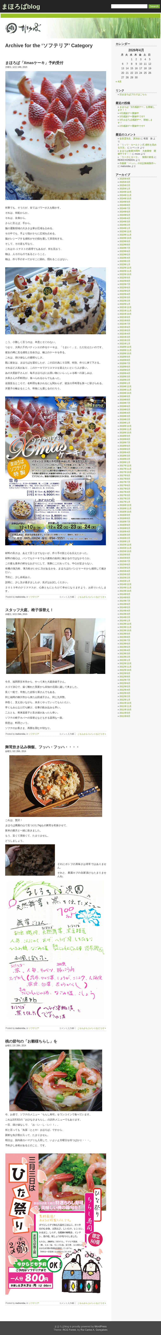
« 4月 (119, 81)
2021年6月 (125, 327)
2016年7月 (125, 521)
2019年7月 (125, 403)
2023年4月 (125, 258)
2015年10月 (125, 551)
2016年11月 (125, 508)
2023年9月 (125, 241)
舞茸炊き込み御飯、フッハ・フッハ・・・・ (42, 747)
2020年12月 (125, 347)
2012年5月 (125, 686)
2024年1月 (125, 228)
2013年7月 (125, 640)
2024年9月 (125, 202)
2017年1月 (125, 502)
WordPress (100, 1326)
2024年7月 (125, 208)
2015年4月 (125, 571)
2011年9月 (125, 713)
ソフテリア (34, 597)
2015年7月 (125, 561)
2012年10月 (125, 670)
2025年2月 (125, 185)
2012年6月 (125, 683)
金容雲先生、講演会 (130, 138)
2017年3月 (125, 495)
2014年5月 (125, 607)
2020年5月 (125, 370)
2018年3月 (125, 455)
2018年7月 (125, 442)
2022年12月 (125, 267)
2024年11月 (125, 195)
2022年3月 (125, 297)
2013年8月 (125, 637)
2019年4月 (125, 413)
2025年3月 (125, 182)
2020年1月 (125, 383)
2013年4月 (125, 650)
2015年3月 (125, 574)
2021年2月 (125, 340)
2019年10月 (125, 393)
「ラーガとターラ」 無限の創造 (137, 157)
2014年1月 (125, 620)
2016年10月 (125, 511)
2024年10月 (125, 198)
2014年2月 (125, 617)
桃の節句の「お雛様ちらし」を (31, 1041)
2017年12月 (125, 465)
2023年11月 (125, 234)
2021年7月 (125, 324)
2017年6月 (125, 485)
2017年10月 (125, 472)
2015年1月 (125, 581)
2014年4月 (125, 610)
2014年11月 (125, 587)
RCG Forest (69, 1329)
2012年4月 (125, 690)
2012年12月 (125, 663)
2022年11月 (125, 271)
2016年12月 (125, 505)
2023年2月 (125, 261)
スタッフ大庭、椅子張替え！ (29, 610)
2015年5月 (125, 568)
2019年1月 (125, 422)
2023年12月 (125, 231)
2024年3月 (125, 221)
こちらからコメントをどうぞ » (91, 597)
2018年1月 (125, 462)
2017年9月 (125, 475)
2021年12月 (125, 307)
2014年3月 (125, 614)
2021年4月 (125, 333)
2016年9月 (125, 515)
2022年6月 (125, 287)
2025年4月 (125, 178)
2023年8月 (125, 244)
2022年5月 (125, 291)
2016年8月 (125, 518)
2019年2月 (125, 419)
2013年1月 (125, 660)
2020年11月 (125, 350)
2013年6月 (125, 643)
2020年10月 (125, 353)
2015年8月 (125, 558)
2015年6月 (125, 564)
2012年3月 (125, 693)
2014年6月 (125, 604)
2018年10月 (125, 432)
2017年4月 (125, 492)
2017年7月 (125, 482)
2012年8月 (125, 676)
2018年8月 (125, 439)
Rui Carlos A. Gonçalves (93, 1329)
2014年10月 (125, 591)
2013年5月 (125, 647)
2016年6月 (125, 525)
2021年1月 (125, 343)
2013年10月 (125, 630)
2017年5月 (125, 488)
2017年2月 (125, 498)
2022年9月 (125, 277)
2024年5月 (125, 215)
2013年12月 (125, 624)
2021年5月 (125, 330)
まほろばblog (20, 6)
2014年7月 (125, 600)
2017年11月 (125, 469)
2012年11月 (125, 666)
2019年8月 (125, 399)
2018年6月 (125, 446)
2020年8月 (125, 360)
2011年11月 (125, 706)
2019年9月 (125, 396)
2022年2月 (125, 300)
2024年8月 (125, 205)
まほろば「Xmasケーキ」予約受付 (34, 63)
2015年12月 (125, 544)
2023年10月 (125, 238)
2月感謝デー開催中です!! (132, 126)
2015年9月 (125, 554)
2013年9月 (125, 633)
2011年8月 (125, 716)
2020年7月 (125, 363)
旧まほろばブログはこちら (133, 94)
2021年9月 (125, 317)
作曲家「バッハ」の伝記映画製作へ (138, 163)
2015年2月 (125, 577)
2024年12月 (125, 192)
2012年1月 (125, 699)
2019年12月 (125, 386)
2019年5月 (125, 409)
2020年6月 (125, 366)
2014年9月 (125, 594)
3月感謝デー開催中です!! (132, 116)
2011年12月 (125, 703)
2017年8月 (125, 478)
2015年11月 (125, 548)
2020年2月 (125, 380)
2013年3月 (125, 653)
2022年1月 (125, 304)
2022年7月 (125, 284)
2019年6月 (125, 406)
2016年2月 (125, 538)
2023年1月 (125, 264)
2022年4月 (125, 294)
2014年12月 (125, 584)
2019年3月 (125, 416)
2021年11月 (125, 310)
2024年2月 (125, 225)
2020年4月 (125, 373)
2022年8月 (125, 281)
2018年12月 (125, 426)
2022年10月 (125, 274)
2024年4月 (125, 218)
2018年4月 (125, 452)
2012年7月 (125, 680)
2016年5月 (125, 528)
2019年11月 (125, 389)
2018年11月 (125, 429)
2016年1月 (125, 541)
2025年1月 (125, 188)
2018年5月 (125, 449)
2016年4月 (125, 531)
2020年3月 (125, 376)
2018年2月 (125, 459)
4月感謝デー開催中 (129, 113)
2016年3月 (125, 535)
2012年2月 (125, 696)
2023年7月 (125, 248)
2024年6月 (125, 211)
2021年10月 (125, 314)
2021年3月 (125, 337)
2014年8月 (125, 597)
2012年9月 (125, 673)
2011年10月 (125, 709)
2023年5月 (125, 254)
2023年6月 (125, 251)
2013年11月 (125, 627)
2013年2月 (125, 657)
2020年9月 (125, 356)
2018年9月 (125, 436)
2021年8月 (125, 320)
